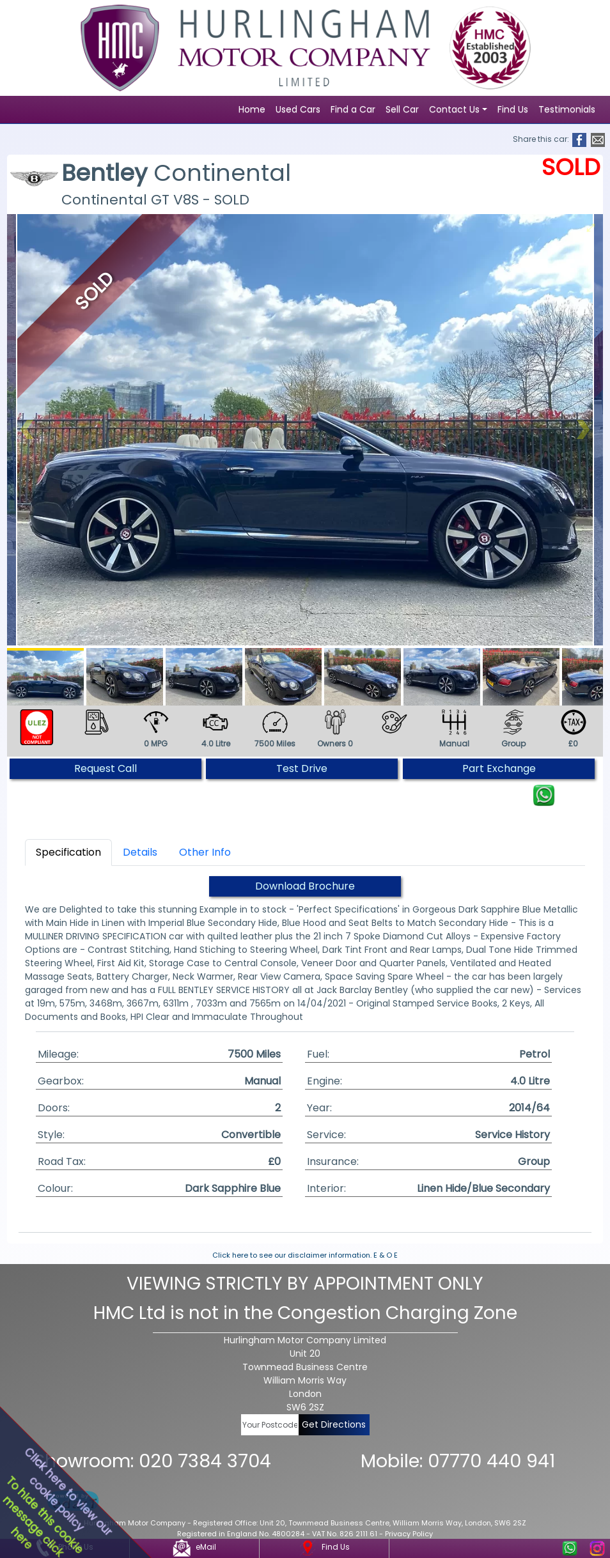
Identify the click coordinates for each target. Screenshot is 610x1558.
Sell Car (402, 109)
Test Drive (301, 768)
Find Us (512, 109)
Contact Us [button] (454, 109)
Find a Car (353, 109)
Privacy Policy (409, 1534)
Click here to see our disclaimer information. (291, 1255)
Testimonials (566, 109)
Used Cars (298, 109)
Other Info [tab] (205, 852)
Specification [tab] (68, 852)
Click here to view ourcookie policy (67, 1491)
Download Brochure (305, 886)
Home (252, 109)
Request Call (105, 768)
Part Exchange (499, 768)
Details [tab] (140, 852)
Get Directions (334, 1424)
